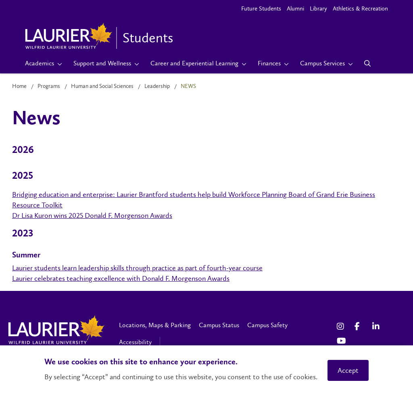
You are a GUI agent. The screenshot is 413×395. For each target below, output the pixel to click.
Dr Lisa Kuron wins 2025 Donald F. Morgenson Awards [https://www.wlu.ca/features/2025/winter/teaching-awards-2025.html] (92, 215)
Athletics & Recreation (360, 8)
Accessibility (135, 342)
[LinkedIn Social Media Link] (377, 326)
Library (318, 8)
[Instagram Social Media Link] (341, 326)
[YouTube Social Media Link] (341, 341)
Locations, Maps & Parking (155, 325)
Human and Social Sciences (102, 86)
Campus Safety (267, 325)
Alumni (295, 8)
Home (19, 86)
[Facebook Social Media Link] (359, 326)
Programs (49, 86)
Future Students (261, 8)
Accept (348, 370)
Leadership (157, 86)
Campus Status (219, 325)
